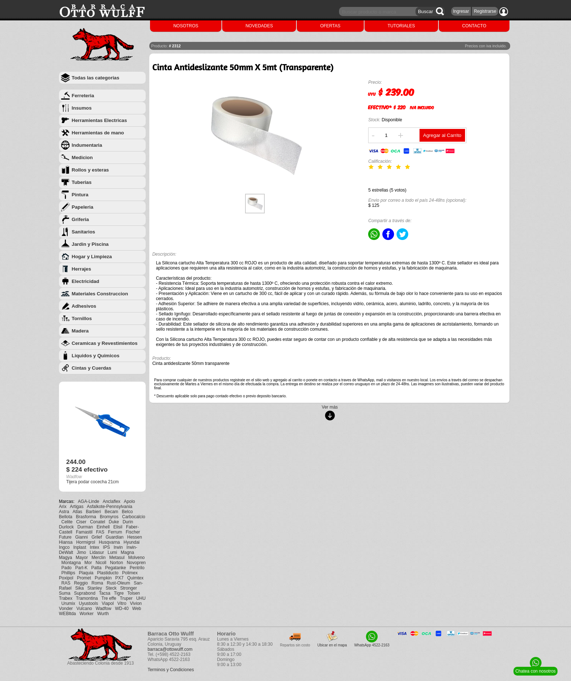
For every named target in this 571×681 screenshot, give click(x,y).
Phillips (68, 572)
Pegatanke (115, 567)
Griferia (80, 219)
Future (65, 537)
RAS (65, 583)
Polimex (130, 572)
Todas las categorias (95, 77)
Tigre (119, 593)
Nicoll (101, 562)
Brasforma (86, 516)
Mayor (82, 557)
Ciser (81, 521)
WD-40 (122, 608)
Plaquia (86, 572)
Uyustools (88, 603)
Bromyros (109, 516)
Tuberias (82, 182)
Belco (127, 511)
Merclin (98, 557)
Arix (63, 506)
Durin (128, 521)
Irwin (118, 547)
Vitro (121, 603)
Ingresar (461, 11)
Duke (114, 521)
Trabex (65, 598)
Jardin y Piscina (90, 244)
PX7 (119, 577)
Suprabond (84, 593)
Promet (84, 577)
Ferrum (115, 532)
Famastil (84, 532)
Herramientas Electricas (99, 120)
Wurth (103, 613)
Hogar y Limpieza (92, 256)
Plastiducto (108, 572)
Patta (96, 567)
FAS (100, 532)
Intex (94, 547)
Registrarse (485, 11)
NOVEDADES (259, 25)
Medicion (82, 157)
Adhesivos (84, 306)
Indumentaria (87, 145)
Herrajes (81, 269)
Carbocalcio (133, 516)
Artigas (76, 506)
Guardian (114, 537)
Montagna (70, 562)
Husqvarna (109, 542)
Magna (127, 552)
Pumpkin (103, 577)
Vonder (66, 608)
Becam (111, 511)
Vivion (136, 603)
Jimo (81, 552)
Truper (126, 598)
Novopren (136, 562)
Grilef (96, 537)
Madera (80, 331)
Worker (87, 613)
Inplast (79, 547)
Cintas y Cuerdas (91, 368)
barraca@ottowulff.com (169, 649)
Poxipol (66, 577)
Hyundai (131, 542)
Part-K (81, 567)
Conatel (97, 521)
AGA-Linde (88, 501)
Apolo (129, 501)
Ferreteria (83, 95)
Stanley (94, 588)
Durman (85, 527)
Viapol (108, 603)
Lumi (112, 552)
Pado (66, 567)
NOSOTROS (185, 25)
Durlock (66, 527)
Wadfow (103, 608)
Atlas (77, 511)
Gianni (81, 537)
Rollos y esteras (90, 170)
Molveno (136, 557)
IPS (106, 547)
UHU (141, 598)
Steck (111, 588)
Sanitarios (83, 232)
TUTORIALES (401, 25)
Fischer (133, 532)
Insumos (82, 108)
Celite (66, 521)
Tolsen (133, 593)
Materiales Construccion (100, 293)
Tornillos (82, 318)
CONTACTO (474, 25)
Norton (116, 562)
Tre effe (109, 598)
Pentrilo (137, 567)
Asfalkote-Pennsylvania (110, 506)
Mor (88, 562)
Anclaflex (112, 501)
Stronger (128, 588)
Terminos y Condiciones (170, 669)
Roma (97, 583)
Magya (65, 557)
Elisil (117, 527)
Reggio (81, 583)
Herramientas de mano (98, 132)
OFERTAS (330, 25)
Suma (64, 593)
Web (136, 608)
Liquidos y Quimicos (95, 355)
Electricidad (85, 281)
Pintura (80, 194)
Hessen (134, 537)
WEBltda (67, 613)
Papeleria (82, 207)
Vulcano (84, 608)
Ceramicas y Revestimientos (105, 343)
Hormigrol (85, 542)
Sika (79, 588)
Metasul (117, 557)
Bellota (65, 516)
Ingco (64, 547)
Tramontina (87, 598)
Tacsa (104, 593)
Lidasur (97, 552)
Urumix (68, 603)
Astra (64, 511)
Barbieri (93, 511)
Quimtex (135, 577)
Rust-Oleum (118, 583)
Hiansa (65, 542)
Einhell (103, 527)
